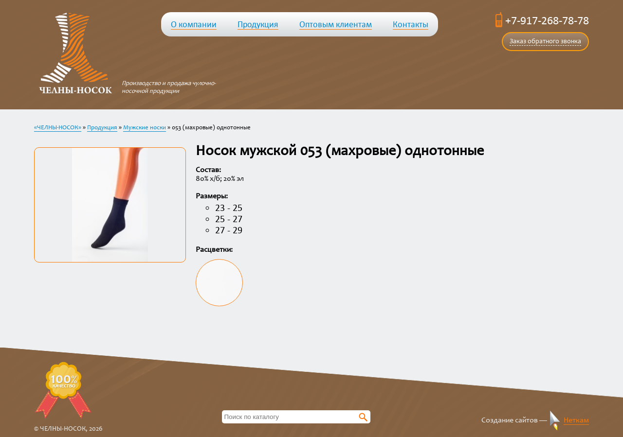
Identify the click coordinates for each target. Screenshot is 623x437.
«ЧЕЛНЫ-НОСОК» (57, 128)
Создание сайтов (509, 420)
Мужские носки (144, 128)
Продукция (102, 128)
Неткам (576, 420)
